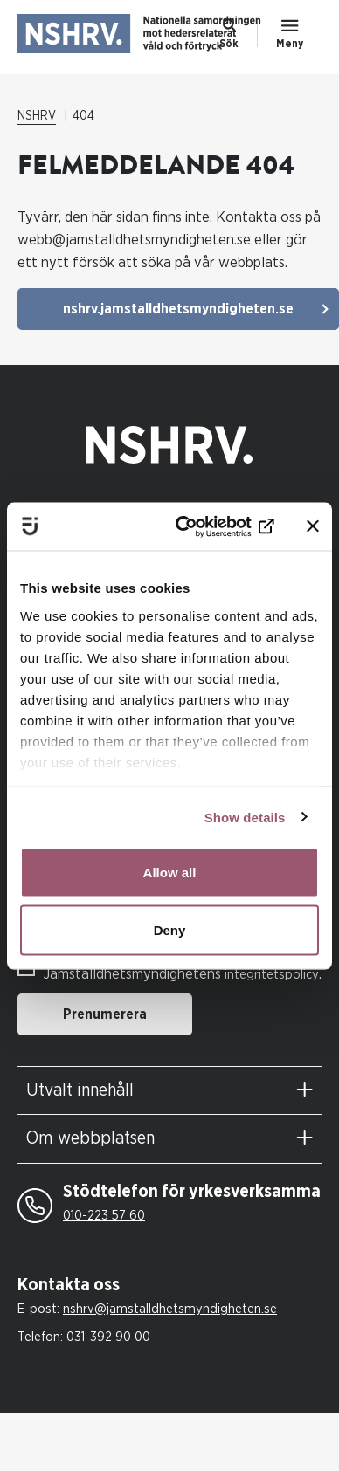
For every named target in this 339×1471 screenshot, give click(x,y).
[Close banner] (313, 526)
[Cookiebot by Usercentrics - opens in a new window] (204, 526)
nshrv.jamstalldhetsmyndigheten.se (178, 309)
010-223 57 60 (104, 1215)
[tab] (169, 1091)
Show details (245, 816)
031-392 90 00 (108, 1337)
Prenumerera (105, 1014)
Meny (289, 43)
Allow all (170, 872)
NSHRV (36, 116)
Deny (170, 929)
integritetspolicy (272, 974)
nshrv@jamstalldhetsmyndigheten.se (170, 1309)
